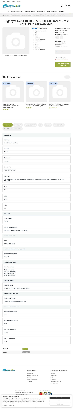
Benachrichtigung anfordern (63, 64)
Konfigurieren (59, 404)
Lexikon (8, 1)
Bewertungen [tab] (18, 125)
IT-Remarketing (20, 390)
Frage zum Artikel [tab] (58, 125)
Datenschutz (11, 405)
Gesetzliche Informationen (59, 370)
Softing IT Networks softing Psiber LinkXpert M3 (59, 104)
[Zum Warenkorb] (69, 6)
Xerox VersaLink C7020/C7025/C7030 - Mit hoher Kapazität (10, 105)
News (13, 1)
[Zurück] (65, 77)
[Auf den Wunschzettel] (57, 37)
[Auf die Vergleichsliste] (61, 37)
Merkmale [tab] (47, 125)
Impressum (5, 405)
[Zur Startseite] (17, 6)
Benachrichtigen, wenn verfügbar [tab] (12, 129)
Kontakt (19, 1)
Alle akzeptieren (60, 397)
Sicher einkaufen (44, 390)
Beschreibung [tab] (7, 125)
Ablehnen (60, 401)
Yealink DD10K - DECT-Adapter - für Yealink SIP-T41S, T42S (36, 104)
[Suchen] (62, 6)
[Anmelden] (65, 6)
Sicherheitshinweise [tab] (30, 125)
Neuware (25, 348)
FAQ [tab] (40, 125)
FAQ (3, 1)
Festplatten (64, 34)
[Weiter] (69, 77)
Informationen (31, 370)
